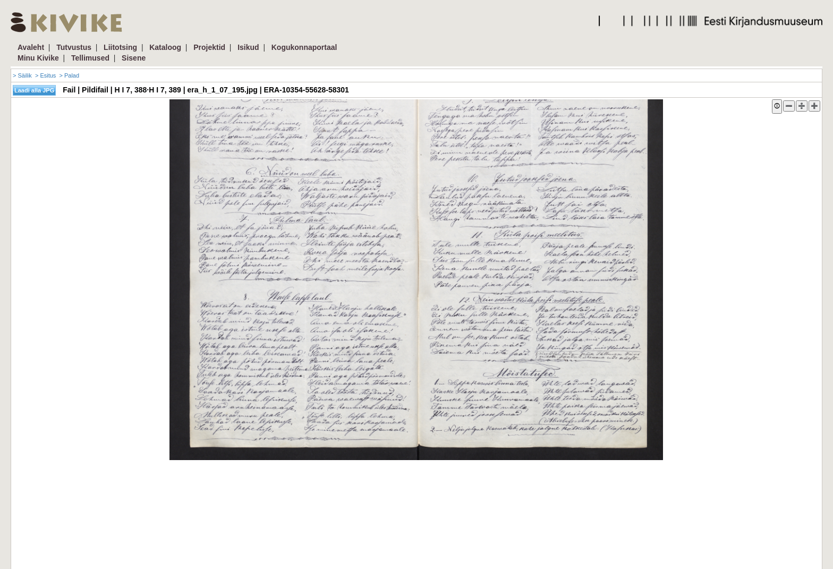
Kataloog (165, 47)
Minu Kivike (38, 58)
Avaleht (31, 47)
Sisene (134, 58)
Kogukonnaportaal (304, 47)
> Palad (69, 75)
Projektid (209, 47)
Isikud (248, 47)
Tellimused (90, 58)
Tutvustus (73, 47)
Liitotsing (120, 47)
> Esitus (45, 75)
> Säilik (22, 75)
